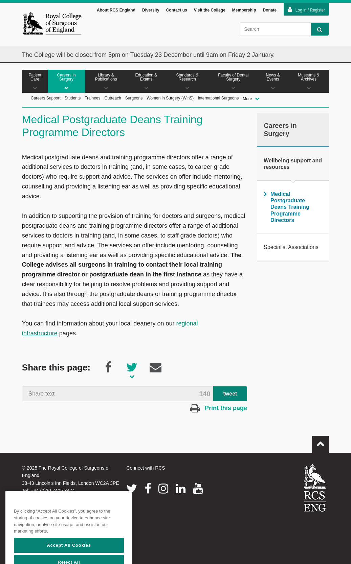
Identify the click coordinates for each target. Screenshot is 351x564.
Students (73, 99)
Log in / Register (306, 11)
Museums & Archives (308, 82)
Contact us (176, 11)
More (251, 99)
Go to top (320, 442)
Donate (270, 11)
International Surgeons (218, 99)
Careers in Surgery (66, 82)
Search (316, 30)
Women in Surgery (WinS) (170, 99)
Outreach (112, 99)
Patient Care (35, 82)
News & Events (273, 82)
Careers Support (46, 99)
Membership (244, 11)
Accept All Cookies (69, 556)
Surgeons (133, 99)
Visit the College (209, 11)
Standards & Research (187, 82)
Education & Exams (146, 82)
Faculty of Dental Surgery (233, 82)
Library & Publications (106, 82)
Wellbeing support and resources (293, 165)
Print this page (218, 409)
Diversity (150, 11)
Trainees (92, 99)
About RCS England (116, 11)
